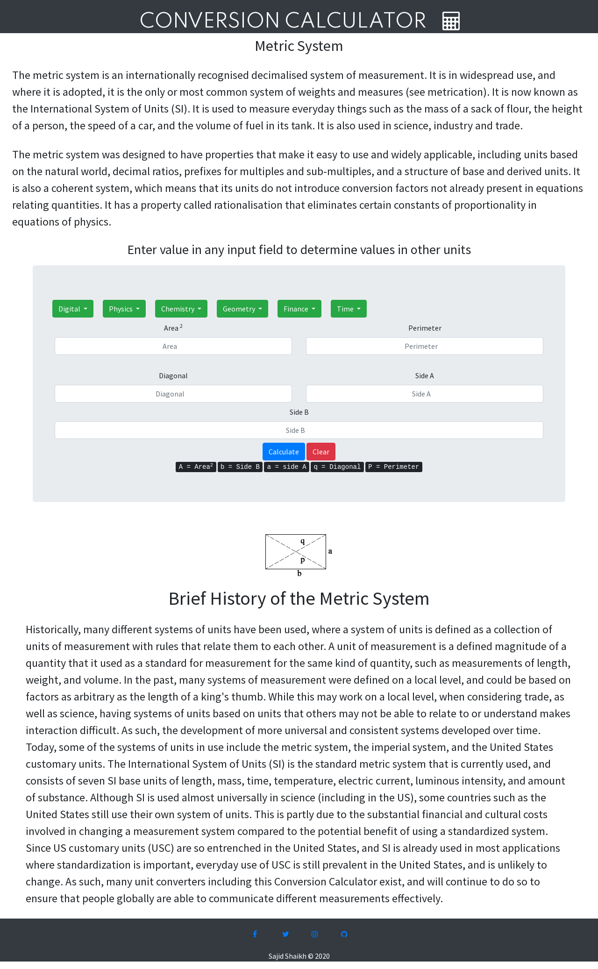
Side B (299, 412)
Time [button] (346, 308)
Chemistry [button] (178, 308)
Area (173, 327)
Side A (424, 375)
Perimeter (424, 327)
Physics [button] (121, 308)
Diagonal (173, 375)
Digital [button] (70, 308)
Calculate (284, 451)
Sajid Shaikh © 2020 (299, 956)
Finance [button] (297, 308)
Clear (321, 451)
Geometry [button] (239, 308)
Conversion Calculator (283, 22)
